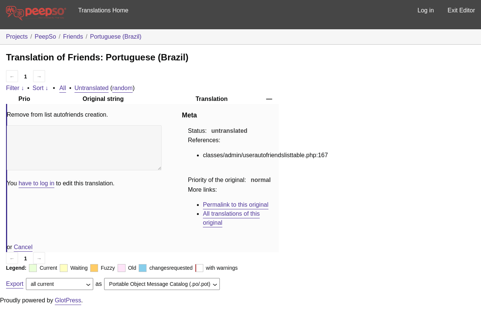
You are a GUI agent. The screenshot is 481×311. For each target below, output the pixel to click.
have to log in (36, 183)
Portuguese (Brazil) (115, 36)
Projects (17, 36)
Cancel (23, 247)
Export (14, 284)
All (62, 88)
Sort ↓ (40, 88)
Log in (425, 10)
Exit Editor (461, 10)
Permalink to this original (235, 204)
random (122, 88)
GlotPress (68, 300)
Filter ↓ (15, 88)
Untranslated (91, 88)
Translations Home (103, 10)
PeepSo (45, 36)
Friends (73, 36)
